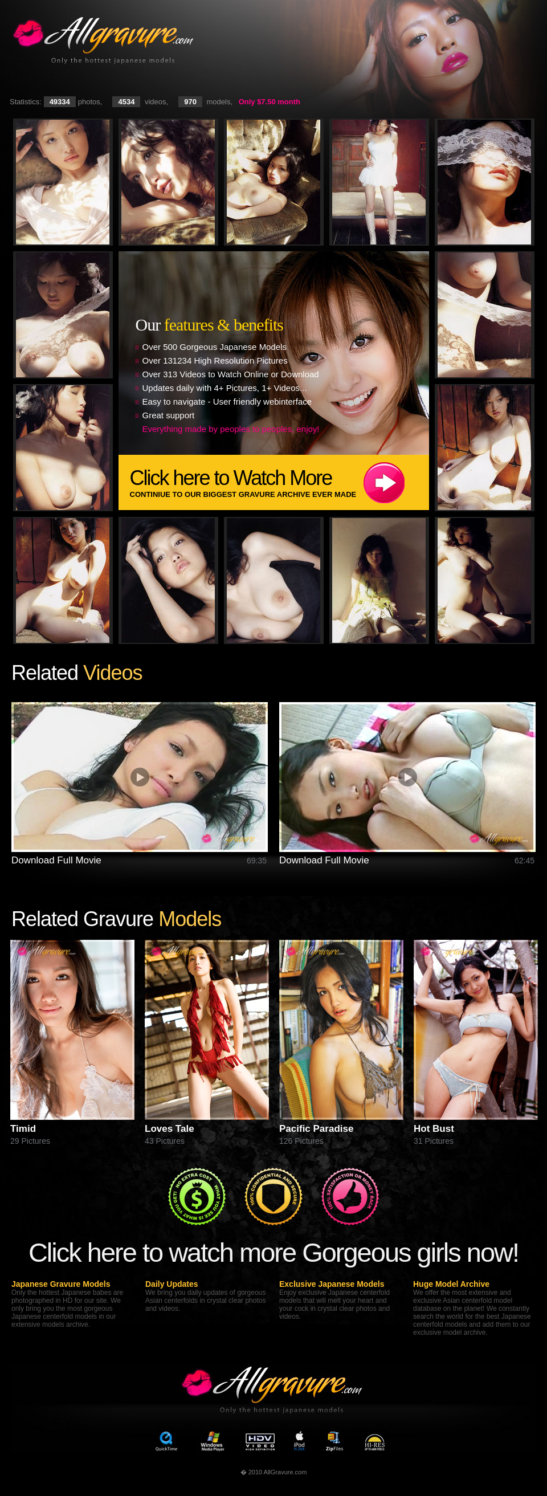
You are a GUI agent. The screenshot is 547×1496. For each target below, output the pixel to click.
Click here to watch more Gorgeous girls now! (273, 1252)
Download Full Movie (56, 860)
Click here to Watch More (279, 482)
